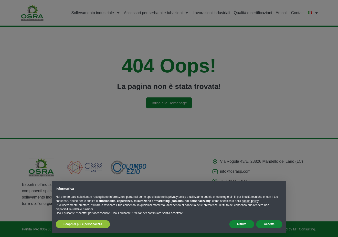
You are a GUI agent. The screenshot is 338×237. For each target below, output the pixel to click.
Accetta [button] (269, 224)
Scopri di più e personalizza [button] (82, 224)
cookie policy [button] (250, 201)
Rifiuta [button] (241, 224)
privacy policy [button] (177, 197)
